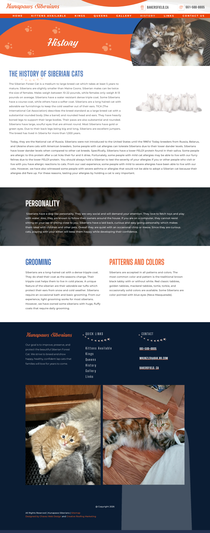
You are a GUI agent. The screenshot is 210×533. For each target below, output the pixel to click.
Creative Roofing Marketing (81, 516)
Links (169, 16)
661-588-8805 (148, 348)
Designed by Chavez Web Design (43, 516)
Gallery (124, 16)
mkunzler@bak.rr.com (154, 358)
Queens (101, 16)
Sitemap (75, 513)
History (147, 16)
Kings (80, 16)
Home (18, 16)
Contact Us (194, 16)
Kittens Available (48, 16)
